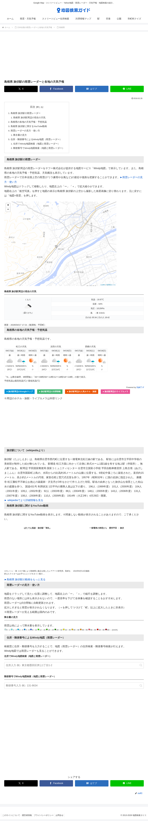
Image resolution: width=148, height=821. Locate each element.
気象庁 (140, 389)
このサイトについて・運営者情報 (17, 817)
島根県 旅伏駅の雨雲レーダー (26, 113)
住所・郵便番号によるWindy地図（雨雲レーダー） (36, 140)
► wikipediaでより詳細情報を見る (23, 501)
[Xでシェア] (21, 89)
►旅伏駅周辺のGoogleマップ (19, 393)
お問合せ (62, 817)
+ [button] (8, 207)
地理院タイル (111, 286)
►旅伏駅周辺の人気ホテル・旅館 (81, 393)
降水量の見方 (20, 136)
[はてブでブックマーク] (91, 89)
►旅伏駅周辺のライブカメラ (115, 393)
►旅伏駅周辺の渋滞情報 (50, 393)
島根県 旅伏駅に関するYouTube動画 (29, 127)
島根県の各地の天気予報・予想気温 (29, 122)
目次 (32, 106)
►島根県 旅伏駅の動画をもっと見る (24, 581)
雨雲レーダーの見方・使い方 (25, 131)
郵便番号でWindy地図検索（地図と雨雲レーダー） (39, 149)
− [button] (8, 211)
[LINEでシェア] (127, 89)
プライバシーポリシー (45, 817)
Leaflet (102, 286)
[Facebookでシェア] (56, 89)
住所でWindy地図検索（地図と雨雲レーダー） (37, 145)
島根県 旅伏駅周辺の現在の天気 (30, 118)
